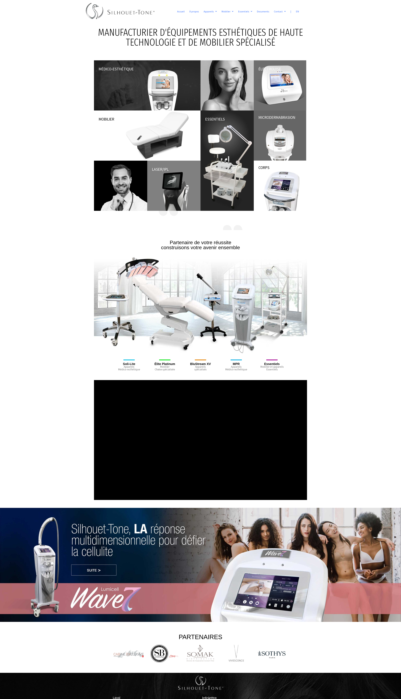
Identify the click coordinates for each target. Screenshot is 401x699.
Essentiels (245, 11)
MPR (236, 364)
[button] (210, 11)
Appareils (210, 11)
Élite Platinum (164, 364)
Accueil (181, 11)
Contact (280, 11)
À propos (194, 11)
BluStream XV (200, 364)
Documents (263, 11)
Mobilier (227, 11)
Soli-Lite (129, 364)
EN (297, 11)
